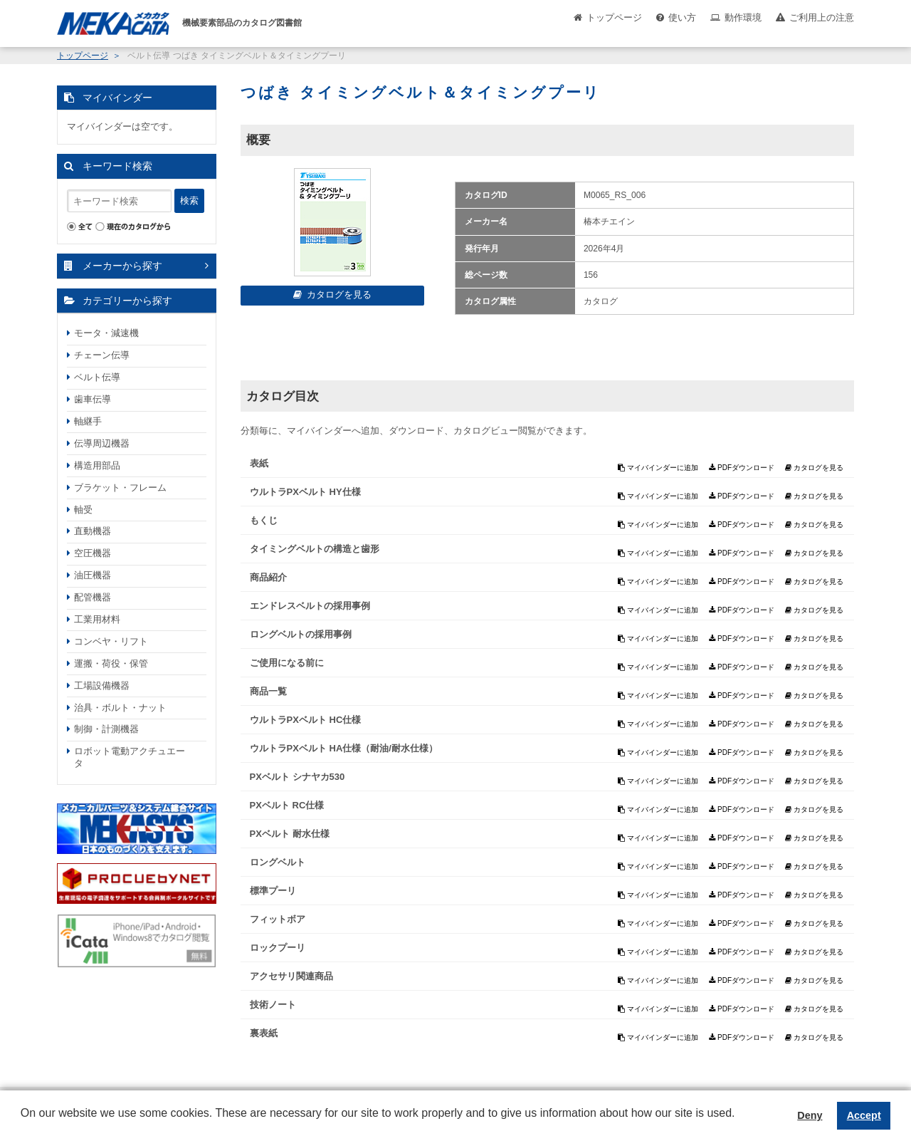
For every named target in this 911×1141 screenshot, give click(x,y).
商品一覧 (268, 691)
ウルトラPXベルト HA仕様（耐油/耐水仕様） (344, 748)
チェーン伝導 (102, 355)
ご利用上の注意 (821, 17)
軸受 (83, 509)
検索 (189, 200)
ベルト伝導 (97, 377)
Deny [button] (809, 1115)
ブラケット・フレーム (120, 487)
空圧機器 (92, 553)
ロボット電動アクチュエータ (129, 757)
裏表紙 (264, 1033)
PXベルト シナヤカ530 (297, 776)
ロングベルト (277, 862)
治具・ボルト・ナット (120, 707)
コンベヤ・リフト (111, 641)
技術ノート (273, 1004)
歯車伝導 (92, 399)
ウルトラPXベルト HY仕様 (305, 491)
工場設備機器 (102, 685)
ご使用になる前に (287, 662)
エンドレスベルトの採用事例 (310, 605)
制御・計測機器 (106, 729)
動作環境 (743, 17)
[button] (23, 1124)
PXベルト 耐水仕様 (290, 833)
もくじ (264, 520)
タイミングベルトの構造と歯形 (314, 548)
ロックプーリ (277, 947)
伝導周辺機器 (102, 443)
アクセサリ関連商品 (291, 976)
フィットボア (277, 919)
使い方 (682, 17)
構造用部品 (97, 465)
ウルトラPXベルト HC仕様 (306, 719)
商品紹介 (268, 577)
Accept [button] (864, 1115)
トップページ (614, 17)
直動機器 (92, 531)
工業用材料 (97, 619)
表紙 (259, 463)
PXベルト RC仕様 (287, 805)
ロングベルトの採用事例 (301, 634)
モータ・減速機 (106, 333)
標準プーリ (273, 890)
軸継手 (88, 421)
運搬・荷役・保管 (111, 663)
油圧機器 (92, 575)
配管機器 (92, 597)
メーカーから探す (122, 266)
